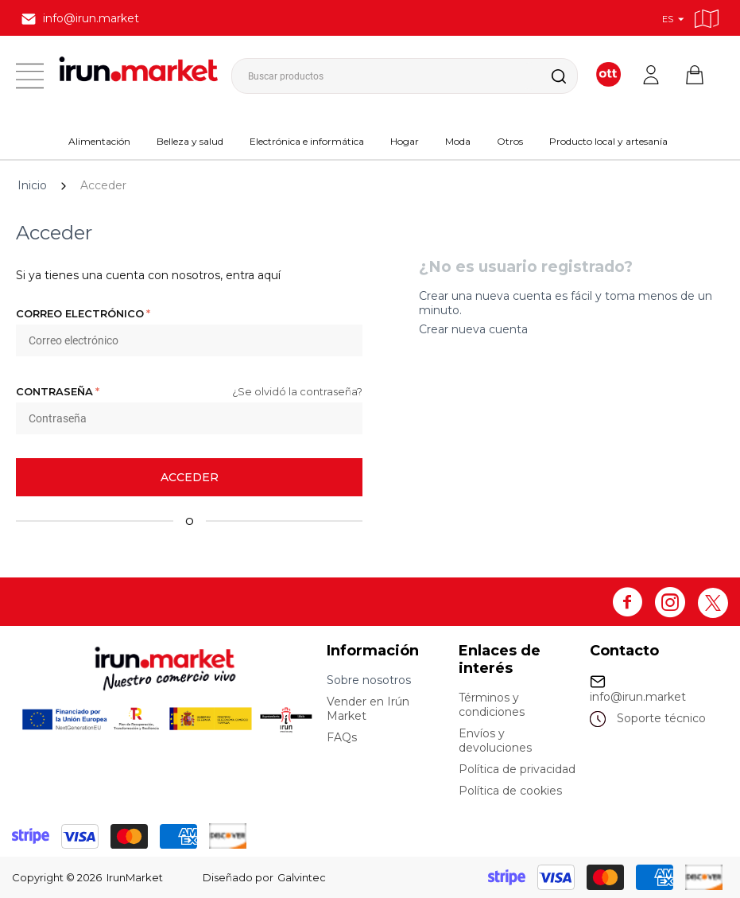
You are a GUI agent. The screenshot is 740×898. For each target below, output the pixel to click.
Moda (458, 141)
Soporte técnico (661, 718)
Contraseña (54, 391)
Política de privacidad (517, 769)
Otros (510, 141)
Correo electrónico (80, 313)
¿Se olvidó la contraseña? (297, 391)
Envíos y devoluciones (495, 740)
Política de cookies (510, 790)
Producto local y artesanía (608, 141)
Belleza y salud (190, 141)
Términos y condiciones (492, 704)
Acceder (190, 477)
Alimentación (99, 141)
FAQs (342, 737)
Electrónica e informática (307, 141)
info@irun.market (638, 697)
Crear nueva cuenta (473, 329)
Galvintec (301, 877)
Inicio (32, 185)
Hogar (404, 141)
